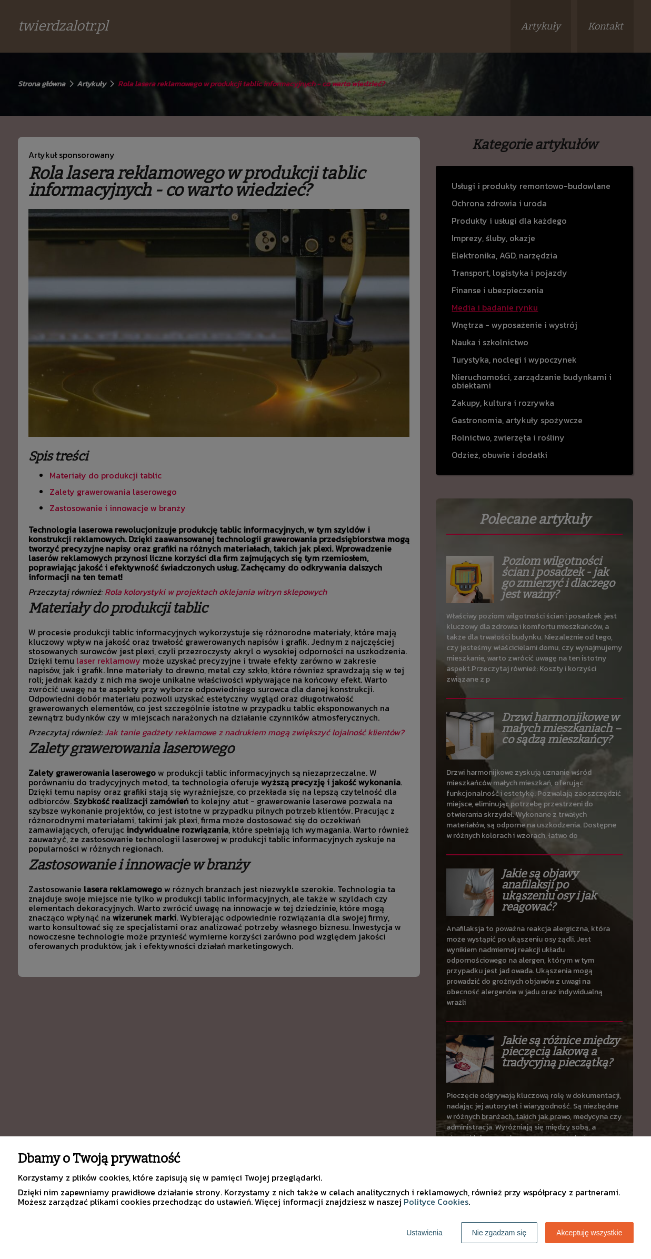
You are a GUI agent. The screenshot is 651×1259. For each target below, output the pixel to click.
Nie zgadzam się (499, 1232)
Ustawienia (424, 1232)
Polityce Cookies (436, 1201)
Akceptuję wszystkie (589, 1232)
